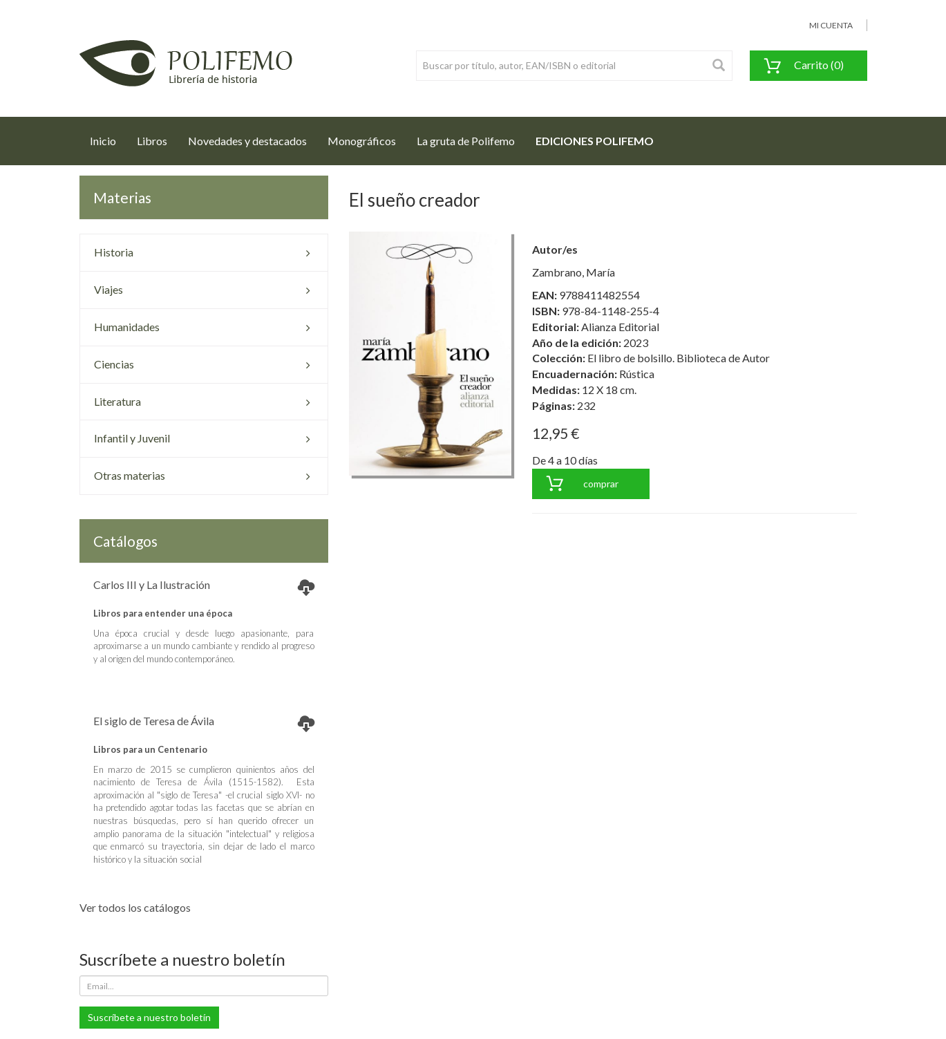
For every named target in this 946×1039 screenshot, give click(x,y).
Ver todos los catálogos (135, 907)
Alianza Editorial (620, 326)
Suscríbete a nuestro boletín (149, 1017)
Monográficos (362, 140)
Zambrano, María (573, 272)
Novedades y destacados (247, 140)
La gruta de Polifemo (466, 140)
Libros (152, 140)
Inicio (108, 137)
